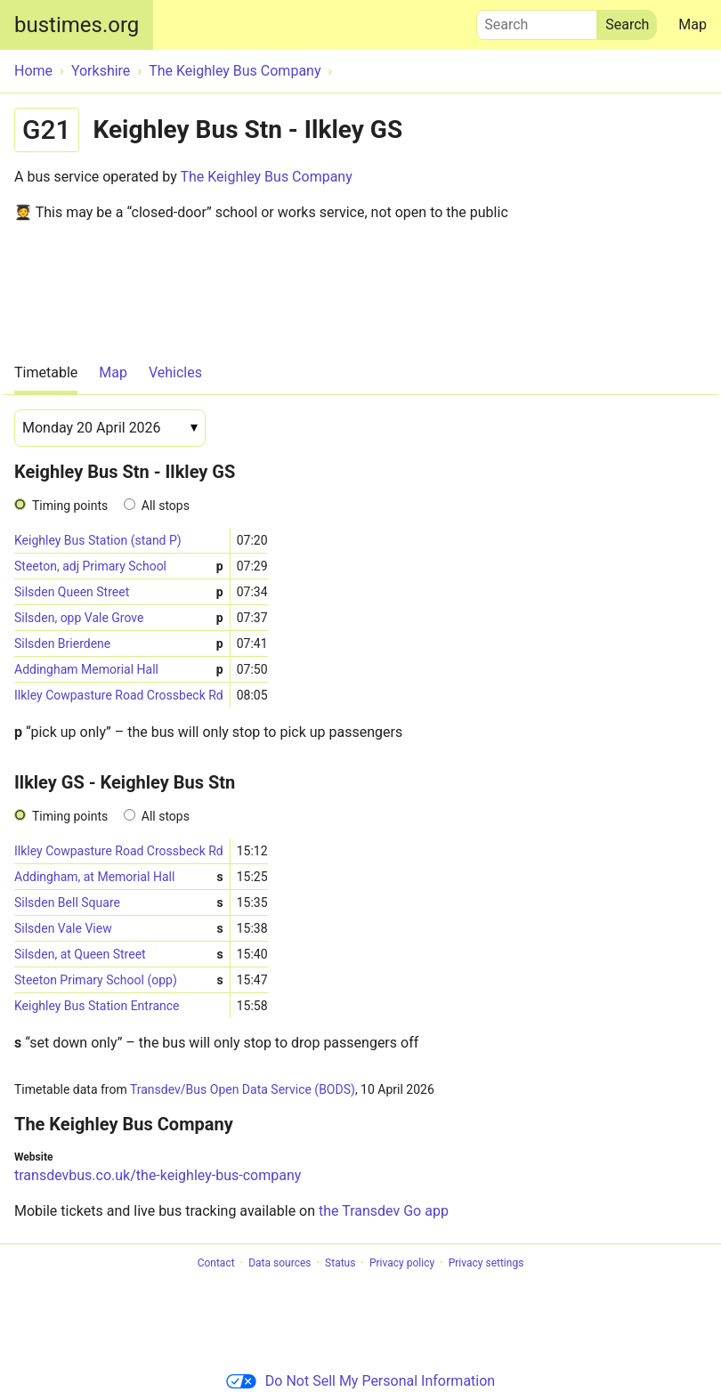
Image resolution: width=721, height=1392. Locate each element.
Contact (216, 1263)
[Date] (110, 428)
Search (536, 20)
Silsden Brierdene (118, 644)
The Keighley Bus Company (266, 176)
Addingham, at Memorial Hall (118, 877)
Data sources (279, 1263)
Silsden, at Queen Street (118, 954)
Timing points (70, 505)
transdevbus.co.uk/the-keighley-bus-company (157, 1175)
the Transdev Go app (384, 1210)
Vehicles (175, 372)
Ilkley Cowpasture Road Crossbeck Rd (118, 695)
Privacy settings (486, 1263)
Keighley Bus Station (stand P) (98, 540)
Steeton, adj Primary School (118, 566)
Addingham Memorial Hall (118, 669)
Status (340, 1263)
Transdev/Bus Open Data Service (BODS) (242, 1089)
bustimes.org (76, 24)
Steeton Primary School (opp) (118, 980)
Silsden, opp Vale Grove (118, 618)
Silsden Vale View (118, 928)
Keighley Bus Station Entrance (97, 1006)
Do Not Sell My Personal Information (360, 1380)
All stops (166, 505)
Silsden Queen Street (118, 592)
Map (692, 24)
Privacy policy (401, 1263)
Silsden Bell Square (118, 903)
